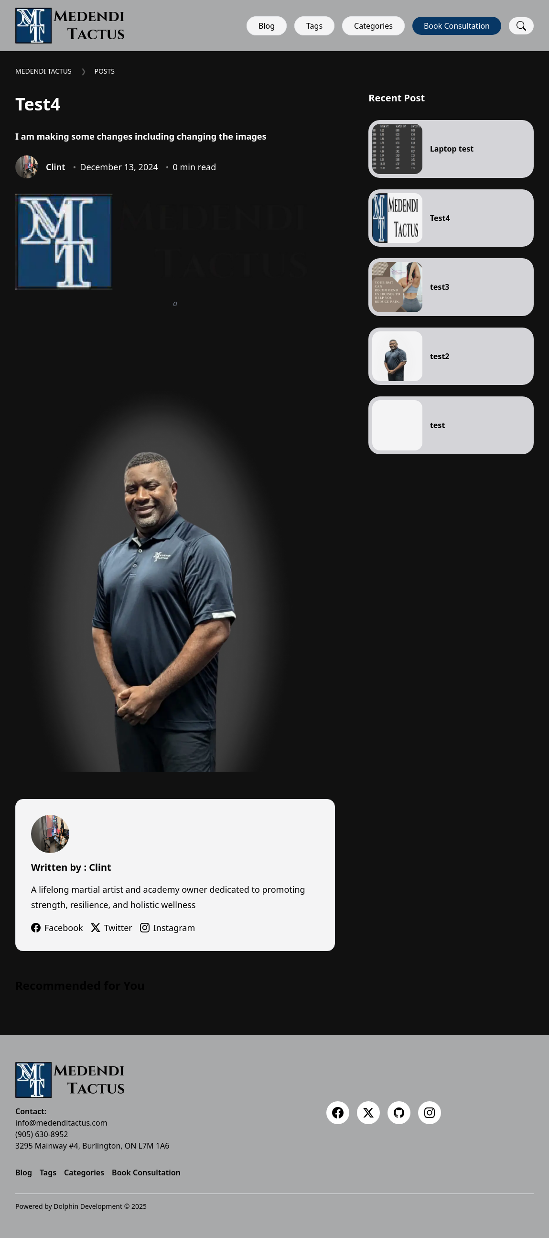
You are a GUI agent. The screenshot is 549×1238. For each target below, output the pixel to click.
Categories (373, 26)
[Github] (399, 1112)
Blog (266, 26)
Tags (314, 26)
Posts (104, 71)
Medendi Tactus (43, 71)
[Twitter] (368, 1112)
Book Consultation (457, 26)
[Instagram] (429, 1112)
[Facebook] (337, 1112)
